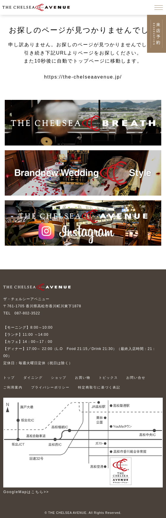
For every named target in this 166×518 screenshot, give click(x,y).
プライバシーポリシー (50, 387)
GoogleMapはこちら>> (26, 492)
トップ (9, 377)
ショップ (58, 377)
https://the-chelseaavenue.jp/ (83, 76)
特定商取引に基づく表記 (99, 387)
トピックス (108, 377)
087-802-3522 (27, 313)
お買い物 (82, 377)
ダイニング (33, 377)
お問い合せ (136, 377)
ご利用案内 (13, 387)
